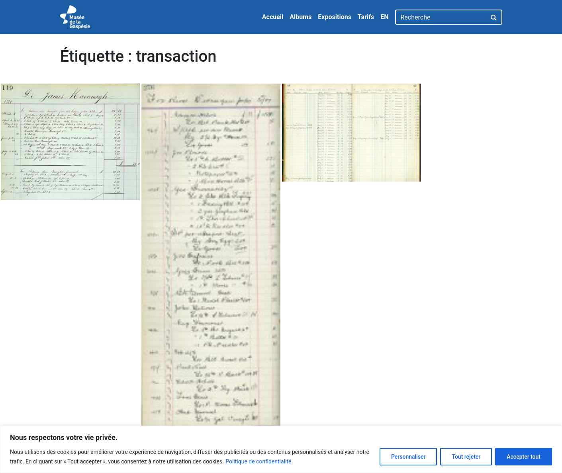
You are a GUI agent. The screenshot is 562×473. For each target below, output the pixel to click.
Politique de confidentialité (258, 461)
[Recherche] (440, 17)
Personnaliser (408, 456)
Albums (300, 17)
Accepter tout (523, 456)
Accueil (273, 17)
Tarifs (366, 17)
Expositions (334, 17)
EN (384, 17)
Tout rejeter (466, 456)
